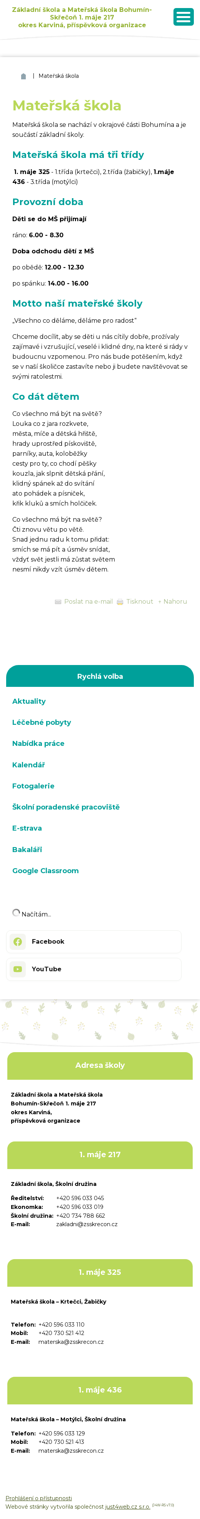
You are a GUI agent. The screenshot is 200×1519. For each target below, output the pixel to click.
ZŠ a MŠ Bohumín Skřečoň (24, 76)
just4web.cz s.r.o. (127, 1506)
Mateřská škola (58, 75)
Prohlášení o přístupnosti (38, 1498)
